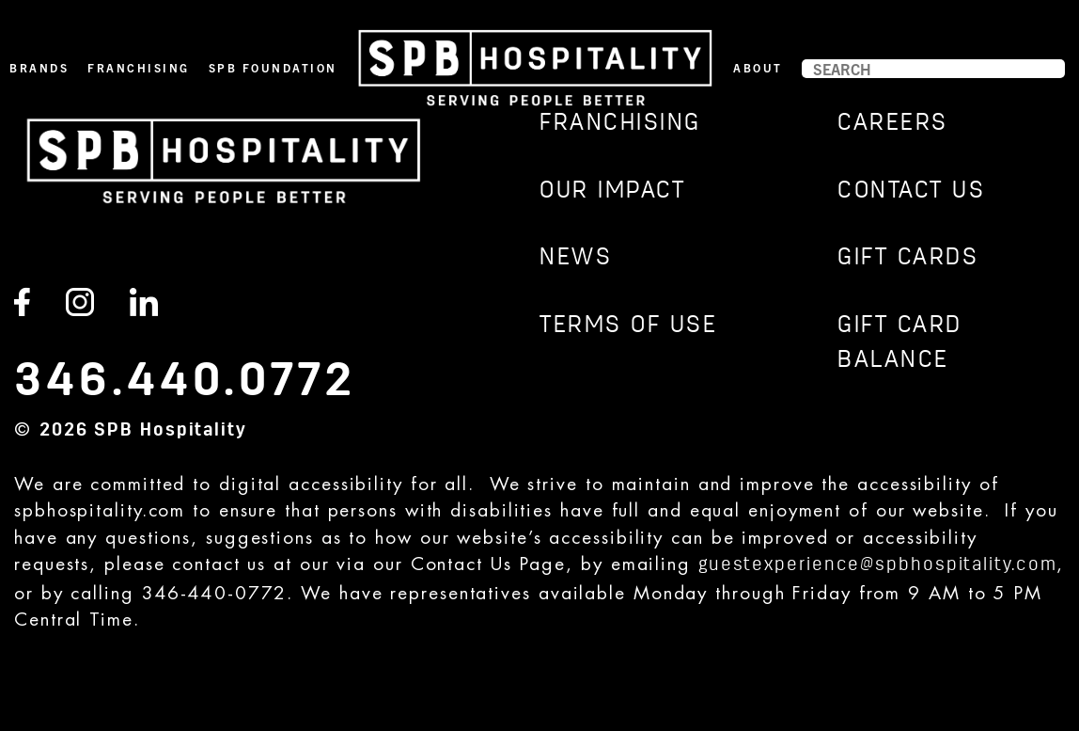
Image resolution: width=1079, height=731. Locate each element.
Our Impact (612, 191)
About (758, 67)
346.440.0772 (185, 381)
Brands (39, 67)
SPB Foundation (273, 67)
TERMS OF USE (628, 326)
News (576, 258)
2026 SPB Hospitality (143, 430)
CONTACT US (911, 191)
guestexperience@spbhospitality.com (877, 566)
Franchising (138, 67)
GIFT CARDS (907, 258)
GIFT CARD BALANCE (899, 343)
